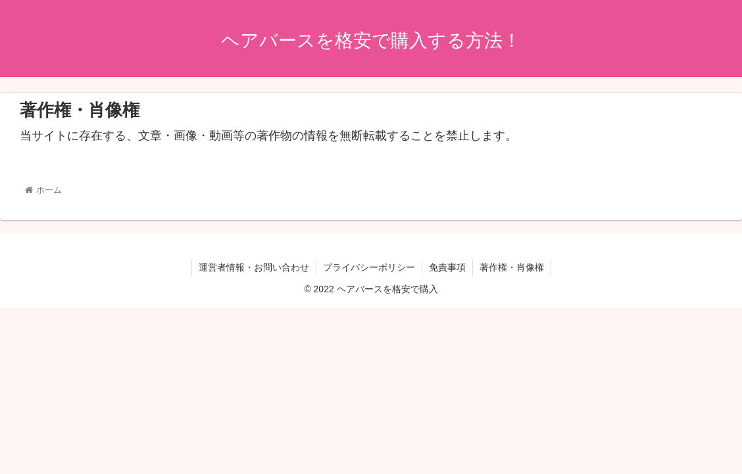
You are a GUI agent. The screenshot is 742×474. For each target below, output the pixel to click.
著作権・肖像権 (512, 267)
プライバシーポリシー (369, 267)
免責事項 (447, 267)
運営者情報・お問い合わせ (254, 267)
